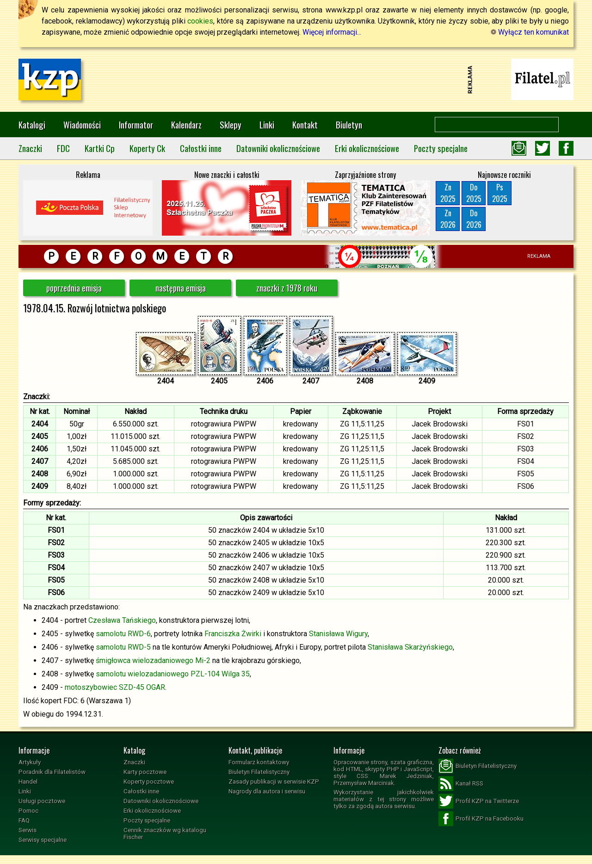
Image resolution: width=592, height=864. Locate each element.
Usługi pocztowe (41, 800)
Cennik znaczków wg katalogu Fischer (164, 833)
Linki (266, 124)
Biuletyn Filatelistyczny (259, 771)
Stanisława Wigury (338, 633)
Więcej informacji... (331, 32)
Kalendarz (186, 124)
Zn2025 (448, 193)
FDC (63, 148)
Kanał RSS (460, 783)
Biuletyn (349, 124)
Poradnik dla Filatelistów (52, 771)
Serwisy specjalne (42, 839)
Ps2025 (499, 193)
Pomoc (28, 810)
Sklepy (230, 124)
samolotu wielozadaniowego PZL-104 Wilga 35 (173, 673)
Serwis (27, 830)
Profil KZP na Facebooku (481, 818)
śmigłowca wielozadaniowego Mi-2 (153, 660)
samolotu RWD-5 (123, 647)
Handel (27, 781)
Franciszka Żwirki (232, 633)
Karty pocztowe (144, 771)
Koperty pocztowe (148, 781)
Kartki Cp (100, 148)
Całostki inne (201, 148)
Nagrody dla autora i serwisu (266, 791)
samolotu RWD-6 (123, 633)
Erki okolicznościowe (367, 148)
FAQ (24, 820)
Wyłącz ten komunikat (530, 32)
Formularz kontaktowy (258, 762)
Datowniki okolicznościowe (278, 148)
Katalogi (31, 124)
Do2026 (473, 218)
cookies (200, 21)
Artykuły (29, 762)
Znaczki (30, 148)
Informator (136, 124)
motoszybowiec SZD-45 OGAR (115, 687)
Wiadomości (82, 124)
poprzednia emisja (74, 288)
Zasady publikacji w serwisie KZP (273, 781)
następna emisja (180, 288)
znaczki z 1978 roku (286, 288)
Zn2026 (448, 218)
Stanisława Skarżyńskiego (410, 647)
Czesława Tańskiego (122, 620)
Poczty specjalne (441, 148)
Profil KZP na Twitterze (478, 801)
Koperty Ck (147, 148)
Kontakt (305, 124)
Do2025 (473, 193)
